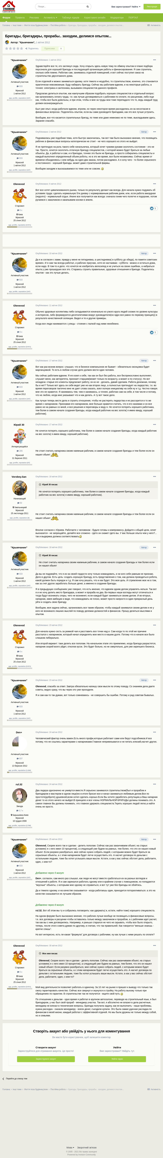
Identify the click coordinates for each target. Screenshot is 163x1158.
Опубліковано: (48, 60)
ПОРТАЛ (133, 17)
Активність (50, 17)
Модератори (117, 17)
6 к (19, 210)
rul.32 (19, 784)
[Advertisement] (74, 242)
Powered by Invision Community (81, 1155)
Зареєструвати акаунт (46, 1059)
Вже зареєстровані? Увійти (126, 7)
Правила (20, 17)
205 (19, 451)
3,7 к (19, 810)
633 (19, 86)
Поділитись (32, 48)
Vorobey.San (19, 476)
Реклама (34, 17)
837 (19, 758)
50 (19, 503)
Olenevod (19, 184)
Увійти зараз (117, 1059)
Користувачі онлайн (94, 17)
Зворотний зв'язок (87, 1147)
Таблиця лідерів (70, 17)
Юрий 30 (19, 424)
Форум (6, 19)
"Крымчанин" (27, 42)
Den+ (19, 732)
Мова (70, 1147)
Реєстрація (152, 6)
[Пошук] (59, 6)
